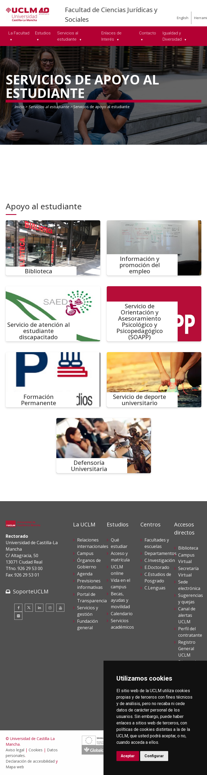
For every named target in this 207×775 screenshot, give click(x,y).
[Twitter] (29, 608)
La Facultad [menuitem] (18, 33)
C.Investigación (159, 560)
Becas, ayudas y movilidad (120, 600)
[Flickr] (18, 616)
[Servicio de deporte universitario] (154, 380)
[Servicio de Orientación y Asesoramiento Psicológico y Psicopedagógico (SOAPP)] (154, 314)
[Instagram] (50, 608)
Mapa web (15, 766)
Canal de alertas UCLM (186, 615)
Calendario (122, 614)
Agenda (84, 574)
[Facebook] (18, 608)
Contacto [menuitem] (147, 33)
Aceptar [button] (128, 756)
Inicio (19, 106)
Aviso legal (15, 749)
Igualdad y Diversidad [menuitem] (173, 36)
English (182, 17)
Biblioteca (188, 548)
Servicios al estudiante (48, 106)
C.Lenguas (154, 588)
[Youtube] (60, 608)
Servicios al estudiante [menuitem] (67, 36)
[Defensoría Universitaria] (103, 446)
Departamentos (160, 553)
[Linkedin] (39, 608)
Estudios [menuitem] (43, 33)
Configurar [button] (154, 756)
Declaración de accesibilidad (30, 761)
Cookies (36, 749)
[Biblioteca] (53, 248)
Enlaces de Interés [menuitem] (111, 36)
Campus (85, 553)
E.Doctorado (156, 567)
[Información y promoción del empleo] (154, 248)
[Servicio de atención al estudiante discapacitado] (53, 314)
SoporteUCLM (31, 591)
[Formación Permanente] (53, 380)
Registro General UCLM (186, 648)
